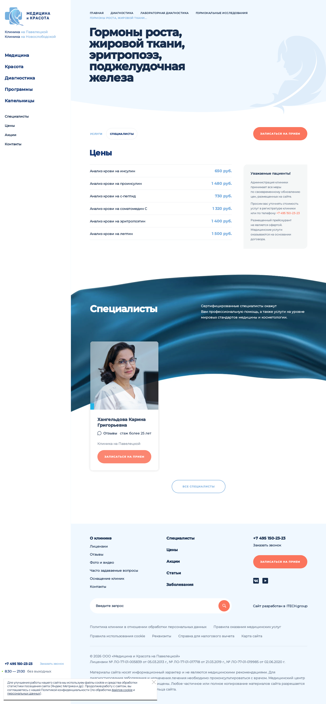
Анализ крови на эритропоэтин (117, 221)
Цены (10, 125)
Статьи (173, 573)
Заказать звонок (52, 663)
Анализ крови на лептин (111, 234)
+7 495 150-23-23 (18, 663)
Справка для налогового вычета (206, 636)
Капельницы (19, 101)
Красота (14, 67)
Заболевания (179, 584)
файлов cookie (122, 690)
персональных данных (23, 693)
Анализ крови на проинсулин (116, 184)
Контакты (13, 144)
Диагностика (20, 78)
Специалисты (17, 116)
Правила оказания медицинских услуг (247, 627)
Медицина (17, 55)
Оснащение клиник (107, 578)
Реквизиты (161, 636)
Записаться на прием (280, 133)
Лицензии (99, 546)
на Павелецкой (34, 32)
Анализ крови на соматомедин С (118, 209)
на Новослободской (38, 37)
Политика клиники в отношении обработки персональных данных (148, 627)
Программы (19, 89)
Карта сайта (251, 636)
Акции (10, 135)
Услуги (96, 134)
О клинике (101, 538)
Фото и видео (102, 562)
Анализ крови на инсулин (112, 171)
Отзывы (96, 554)
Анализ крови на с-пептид (113, 196)
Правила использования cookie (117, 636)
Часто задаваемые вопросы (114, 570)
